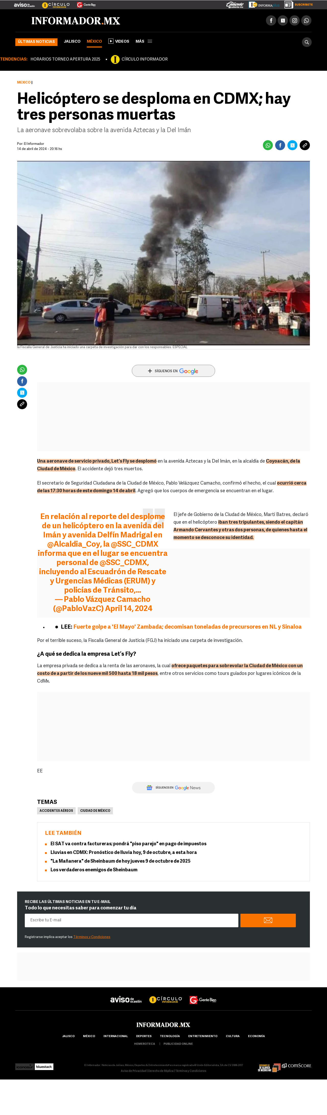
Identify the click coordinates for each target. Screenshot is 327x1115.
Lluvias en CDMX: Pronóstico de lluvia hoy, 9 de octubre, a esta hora (124, 852)
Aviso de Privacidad (133, 1071)
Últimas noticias (36, 42)
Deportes (143, 1036)
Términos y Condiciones (91, 937)
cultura (233, 1036)
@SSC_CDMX (134, 545)
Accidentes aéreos (56, 811)
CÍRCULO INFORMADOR (145, 59)
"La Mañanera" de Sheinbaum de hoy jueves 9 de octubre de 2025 (121, 861)
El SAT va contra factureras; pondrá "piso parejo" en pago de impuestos (128, 844)
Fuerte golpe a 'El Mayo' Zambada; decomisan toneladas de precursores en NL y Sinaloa (187, 627)
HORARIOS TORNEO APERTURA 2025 (65, 59)
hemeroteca (144, 1044)
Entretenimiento (202, 1036)
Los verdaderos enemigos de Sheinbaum (94, 870)
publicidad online (178, 1044)
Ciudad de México (95, 811)
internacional (115, 1036)
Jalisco (72, 42)
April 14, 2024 (129, 609)
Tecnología (170, 1036)
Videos (118, 41)
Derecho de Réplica (160, 1071)
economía (256, 1036)
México (94, 42)
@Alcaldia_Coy (73, 545)
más (144, 42)
